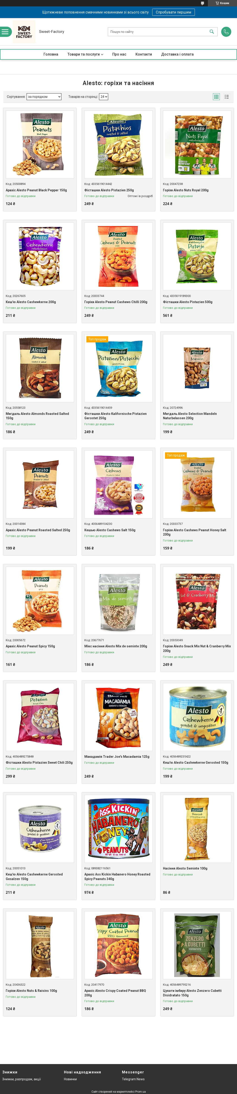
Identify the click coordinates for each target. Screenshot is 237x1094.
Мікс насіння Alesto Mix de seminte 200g (115, 646)
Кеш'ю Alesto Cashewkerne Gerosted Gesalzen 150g (34, 877)
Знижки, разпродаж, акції (21, 1079)
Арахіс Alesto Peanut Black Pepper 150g (36, 190)
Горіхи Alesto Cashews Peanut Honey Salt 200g (194, 532)
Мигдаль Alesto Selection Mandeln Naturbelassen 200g (190, 416)
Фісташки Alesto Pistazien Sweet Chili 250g (39, 762)
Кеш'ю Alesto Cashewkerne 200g (31, 302)
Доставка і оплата (177, 54)
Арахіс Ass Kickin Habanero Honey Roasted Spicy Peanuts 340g (117, 877)
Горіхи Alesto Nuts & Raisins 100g (31, 991)
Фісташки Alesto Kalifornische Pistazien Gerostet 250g (115, 416)
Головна (51, 54)
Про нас (119, 54)
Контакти (143, 54)
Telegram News (133, 1079)
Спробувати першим (173, 12)
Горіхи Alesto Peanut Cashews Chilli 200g (115, 302)
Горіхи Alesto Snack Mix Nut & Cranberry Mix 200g (197, 648)
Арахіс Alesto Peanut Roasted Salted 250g (38, 530)
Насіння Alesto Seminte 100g (185, 868)
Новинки (70, 1079)
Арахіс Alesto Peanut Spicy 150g (30, 646)
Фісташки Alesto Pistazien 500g (187, 302)
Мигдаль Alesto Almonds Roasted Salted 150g (37, 416)
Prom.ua (140, 1091)
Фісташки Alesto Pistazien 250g (109, 190)
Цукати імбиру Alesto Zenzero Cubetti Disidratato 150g (192, 993)
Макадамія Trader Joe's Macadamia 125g (116, 756)
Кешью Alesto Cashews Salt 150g (109, 530)
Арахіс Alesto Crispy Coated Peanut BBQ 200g (115, 993)
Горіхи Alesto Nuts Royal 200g (186, 190)
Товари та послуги (83, 54)
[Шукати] (211, 32)
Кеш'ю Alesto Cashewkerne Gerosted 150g (195, 762)
